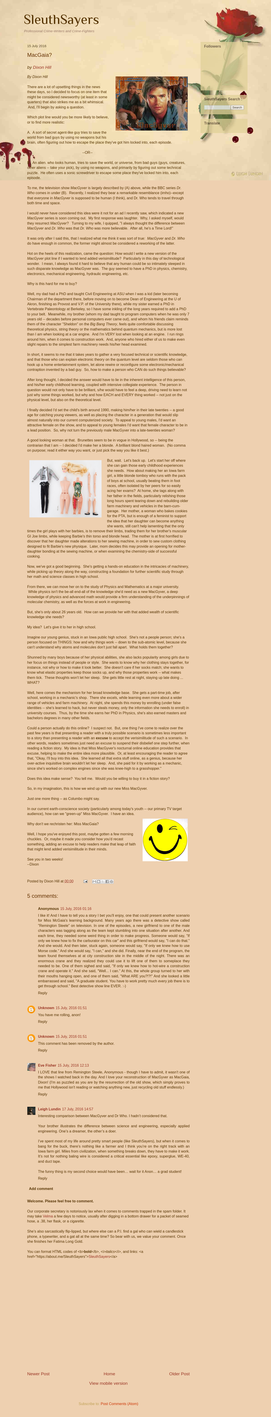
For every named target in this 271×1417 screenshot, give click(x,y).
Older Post (179, 1373)
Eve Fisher (47, 1065)
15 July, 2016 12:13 (73, 1065)
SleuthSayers (61, 19)
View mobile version (108, 1383)
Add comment (41, 1189)
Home (109, 1373)
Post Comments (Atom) (119, 1404)
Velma (48, 1216)
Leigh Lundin (49, 1109)
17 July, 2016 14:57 (77, 1109)
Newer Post (38, 1373)
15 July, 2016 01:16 (75, 909)
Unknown (46, 1008)
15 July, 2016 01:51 (71, 1008)
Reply (42, 993)
